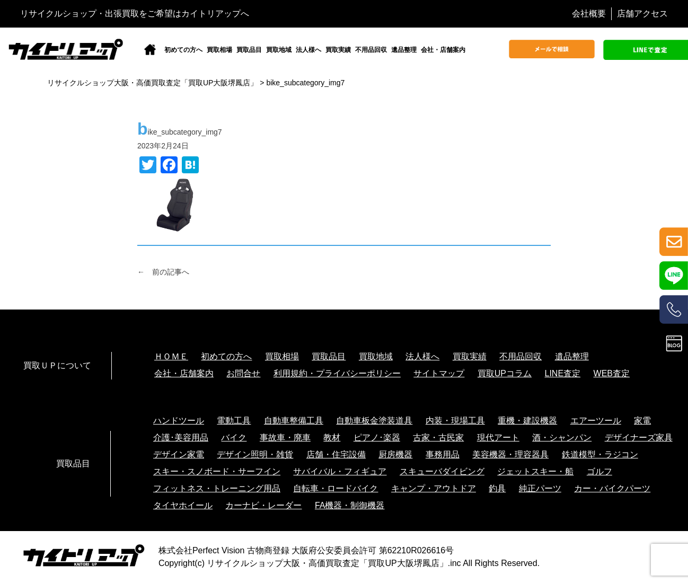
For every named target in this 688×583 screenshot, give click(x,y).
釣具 (497, 488)
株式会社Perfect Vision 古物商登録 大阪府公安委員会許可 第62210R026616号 (306, 550)
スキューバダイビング (442, 471)
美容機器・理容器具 (510, 454)
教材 (331, 437)
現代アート (498, 437)
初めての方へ (183, 50)
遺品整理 (404, 50)
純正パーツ (540, 488)
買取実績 (338, 50)
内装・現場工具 (455, 420)
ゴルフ (599, 471)
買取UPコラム (505, 373)
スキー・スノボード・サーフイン (216, 471)
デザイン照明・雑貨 (255, 454)
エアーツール (595, 420)
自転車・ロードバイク (335, 488)
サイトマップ (438, 373)
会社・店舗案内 (443, 50)
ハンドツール (178, 420)
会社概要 (589, 13)
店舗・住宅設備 (336, 454)
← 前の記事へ (163, 272)
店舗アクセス (642, 13)
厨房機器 (395, 454)
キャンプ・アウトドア (433, 488)
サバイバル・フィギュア (339, 471)
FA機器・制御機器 (350, 505)
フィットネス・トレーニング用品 (216, 488)
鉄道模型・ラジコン (600, 454)
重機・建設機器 (527, 420)
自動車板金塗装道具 (374, 420)
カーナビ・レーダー (263, 505)
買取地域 (279, 50)
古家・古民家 (438, 437)
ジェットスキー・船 (535, 471)
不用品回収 (371, 50)
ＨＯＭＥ (171, 356)
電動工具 (234, 420)
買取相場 (219, 50)
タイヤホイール (183, 505)
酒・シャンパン (562, 437)
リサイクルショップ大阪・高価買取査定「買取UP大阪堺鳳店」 (327, 563)
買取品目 (249, 50)
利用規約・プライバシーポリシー (337, 373)
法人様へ (308, 50)
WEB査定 (612, 373)
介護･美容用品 (180, 437)
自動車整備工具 (293, 420)
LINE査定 (563, 373)
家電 (642, 420)
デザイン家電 (178, 454)
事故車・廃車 (285, 437)
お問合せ (243, 373)
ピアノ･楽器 (377, 437)
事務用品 (443, 454)
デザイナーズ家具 (639, 437)
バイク (233, 437)
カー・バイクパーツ (612, 488)
